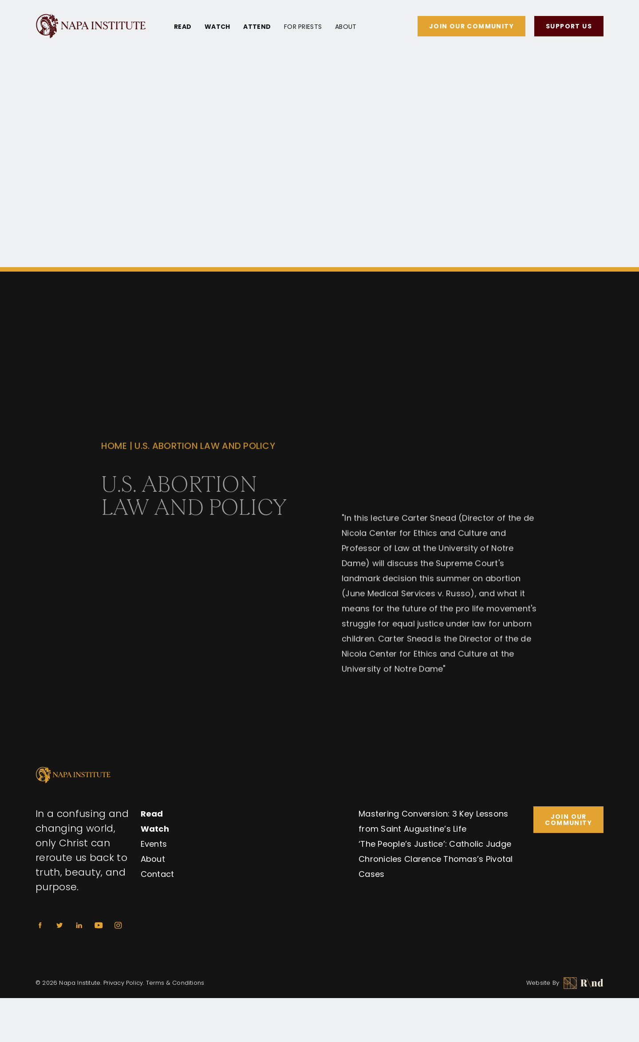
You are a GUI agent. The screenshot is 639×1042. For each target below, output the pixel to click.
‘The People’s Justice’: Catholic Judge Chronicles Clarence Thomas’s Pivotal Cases (436, 859)
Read (182, 27)
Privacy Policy (123, 983)
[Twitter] (59, 925)
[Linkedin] (79, 925)
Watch (217, 27)
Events (154, 843)
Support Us (569, 26)
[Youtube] (98, 925)
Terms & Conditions (175, 983)
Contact (157, 874)
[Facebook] (40, 925)
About (345, 27)
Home (114, 456)
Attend (257, 27)
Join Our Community (471, 26)
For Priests (303, 27)
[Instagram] (118, 925)
